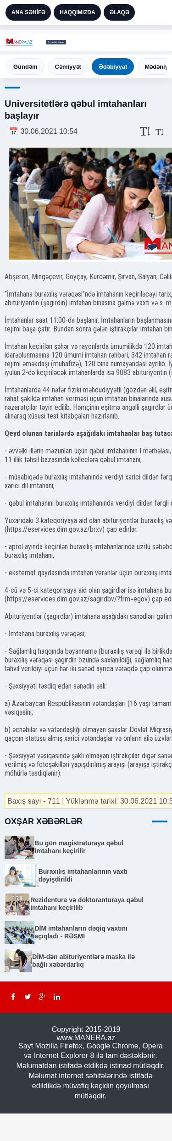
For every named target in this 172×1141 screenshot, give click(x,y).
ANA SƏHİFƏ (28, 12)
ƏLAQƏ (119, 12)
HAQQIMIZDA (77, 12)
